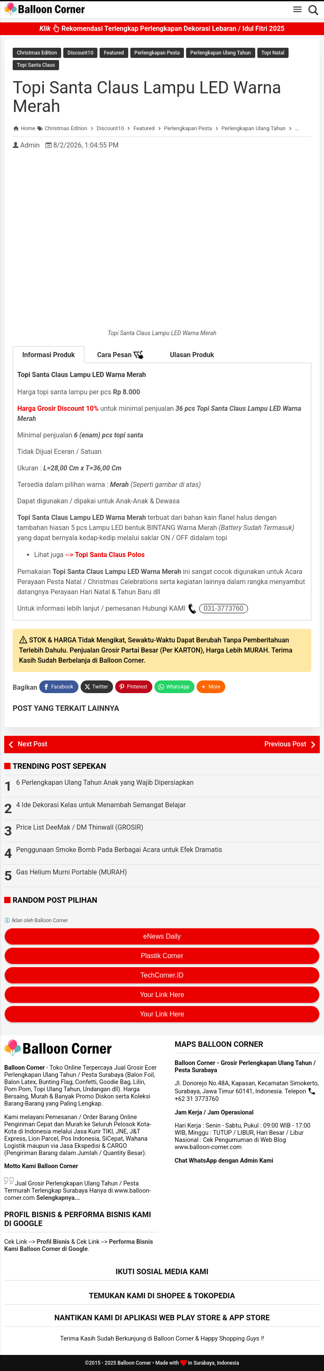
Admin (30, 145)
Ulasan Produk (192, 355)
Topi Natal (273, 53)
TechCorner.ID (162, 975)
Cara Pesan (120, 355)
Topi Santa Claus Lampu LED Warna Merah (147, 97)
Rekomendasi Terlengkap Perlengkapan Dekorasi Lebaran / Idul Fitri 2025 (161, 25)
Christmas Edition (37, 53)
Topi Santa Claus (36, 65)
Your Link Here (162, 994)
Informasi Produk (48, 355)
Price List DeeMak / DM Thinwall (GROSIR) (79, 827)
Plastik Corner (162, 955)
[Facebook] (58, 686)
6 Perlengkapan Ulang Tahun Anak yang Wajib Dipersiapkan (105, 782)
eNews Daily (162, 936)
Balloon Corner (134, 1363)
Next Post (32, 744)
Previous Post (285, 744)
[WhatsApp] (174, 686)
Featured (114, 53)
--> (105, 555)
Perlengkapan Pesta (157, 53)
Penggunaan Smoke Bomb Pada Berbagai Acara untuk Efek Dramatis (119, 850)
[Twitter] (97, 686)
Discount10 (80, 53)
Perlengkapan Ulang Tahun (220, 53)
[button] (211, 686)
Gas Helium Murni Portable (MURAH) (71, 872)
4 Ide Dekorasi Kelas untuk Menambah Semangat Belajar (101, 805)
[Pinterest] (133, 686)
